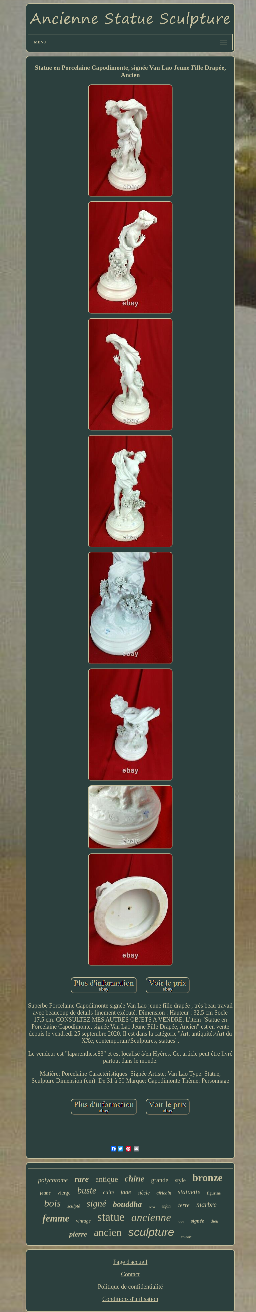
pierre (78, 1234)
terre (183, 1205)
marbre (206, 1205)
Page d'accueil (130, 1262)
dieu (214, 1221)
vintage (83, 1221)
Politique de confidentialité (130, 1286)
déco (152, 1207)
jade (126, 1192)
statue (111, 1217)
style (180, 1180)
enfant (166, 1206)
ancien (108, 1232)
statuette (189, 1192)
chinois (186, 1237)
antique (106, 1179)
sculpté (73, 1206)
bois (52, 1203)
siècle (144, 1193)
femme (55, 1218)
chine (134, 1179)
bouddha (127, 1204)
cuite (108, 1192)
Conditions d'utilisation (130, 1299)
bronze (207, 1178)
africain (163, 1193)
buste (86, 1191)
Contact (130, 1274)
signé (96, 1203)
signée (197, 1221)
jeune (45, 1193)
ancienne (151, 1218)
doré (181, 1222)
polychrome (53, 1180)
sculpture (151, 1232)
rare (81, 1179)
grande (159, 1180)
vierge (64, 1193)
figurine (214, 1193)
